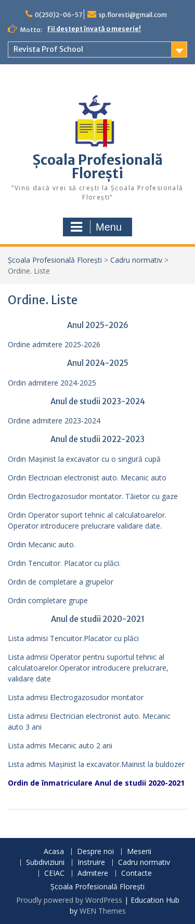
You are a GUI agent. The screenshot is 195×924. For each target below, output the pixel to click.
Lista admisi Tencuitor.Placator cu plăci (73, 638)
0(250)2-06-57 (58, 15)
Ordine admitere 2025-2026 (54, 344)
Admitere (92, 873)
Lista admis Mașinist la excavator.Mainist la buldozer (96, 764)
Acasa (54, 851)
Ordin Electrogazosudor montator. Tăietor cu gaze (93, 496)
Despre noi (95, 851)
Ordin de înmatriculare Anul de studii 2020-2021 (96, 783)
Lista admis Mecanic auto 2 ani (60, 745)
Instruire (91, 862)
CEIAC (54, 873)
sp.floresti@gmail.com (133, 15)
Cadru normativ (136, 260)
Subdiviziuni (45, 862)
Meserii (139, 851)
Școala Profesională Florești (98, 166)
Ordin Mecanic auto (41, 544)
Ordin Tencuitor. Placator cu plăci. (64, 563)
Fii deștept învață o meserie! (94, 29)
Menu (96, 227)
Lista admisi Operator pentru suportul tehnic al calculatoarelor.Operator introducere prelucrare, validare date (88, 668)
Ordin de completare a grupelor (60, 582)
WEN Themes (103, 911)
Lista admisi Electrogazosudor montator (76, 697)
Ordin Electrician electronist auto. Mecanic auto (87, 477)
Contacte (136, 873)
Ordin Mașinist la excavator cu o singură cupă (84, 459)
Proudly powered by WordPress (69, 900)
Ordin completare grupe (48, 600)
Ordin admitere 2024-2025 (52, 383)
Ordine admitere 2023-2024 (54, 420)
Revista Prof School (48, 49)
